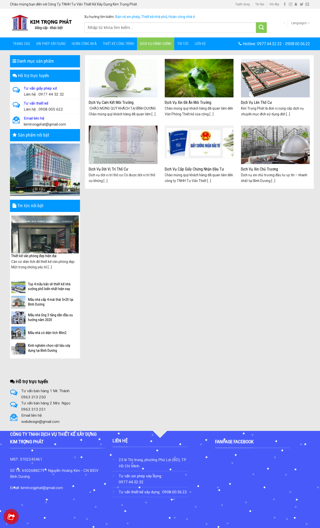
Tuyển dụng (242, 4)
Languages (300, 23)
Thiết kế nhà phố (154, 17)
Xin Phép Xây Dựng (51, 44)
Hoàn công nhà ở (181, 17)
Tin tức (183, 44)
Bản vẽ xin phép (127, 17)
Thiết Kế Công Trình (118, 44)
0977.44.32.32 (269, 43)
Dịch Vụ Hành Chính (155, 44)
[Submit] (261, 27)
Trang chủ (21, 44)
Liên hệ (200, 44)
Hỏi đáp (274, 4)
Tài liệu (259, 4)
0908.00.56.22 (297, 43)
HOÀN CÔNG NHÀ (84, 44)
